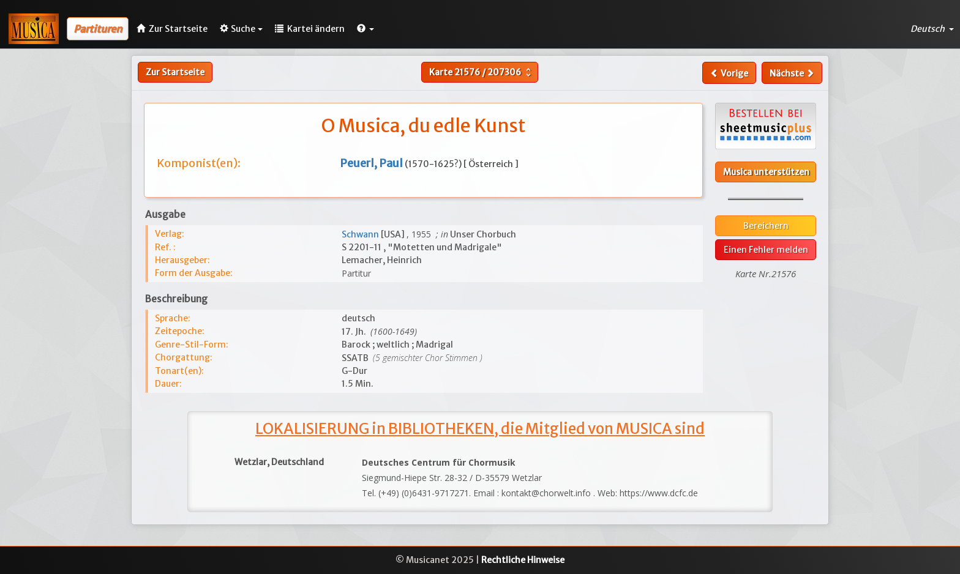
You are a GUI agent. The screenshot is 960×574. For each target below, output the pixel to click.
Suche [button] (241, 28)
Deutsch (932, 28)
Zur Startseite (175, 72)
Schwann (361, 234)
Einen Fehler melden (766, 249)
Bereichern (766, 225)
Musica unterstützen (766, 171)
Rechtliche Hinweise (522, 559)
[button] (365, 28)
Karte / (481, 72)
